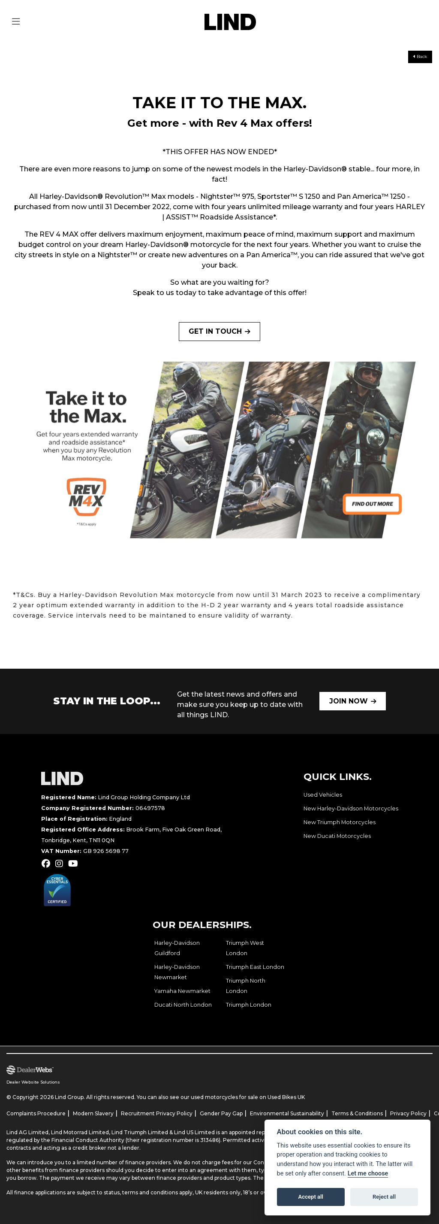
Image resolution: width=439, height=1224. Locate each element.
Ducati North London (183, 1005)
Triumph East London (255, 967)
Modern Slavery (93, 1113)
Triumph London (248, 1005)
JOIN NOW (348, 701)
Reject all (384, 1197)
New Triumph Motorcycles (340, 822)
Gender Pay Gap (221, 1113)
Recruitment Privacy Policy (156, 1113)
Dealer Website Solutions (33, 1082)
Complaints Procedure (36, 1113)
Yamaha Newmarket (182, 991)
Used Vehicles (323, 795)
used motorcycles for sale (224, 1097)
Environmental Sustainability (287, 1113)
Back (420, 56)
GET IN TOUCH (215, 331)
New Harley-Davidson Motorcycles (351, 808)
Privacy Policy (408, 1113)
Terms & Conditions (357, 1113)
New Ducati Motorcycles (337, 836)
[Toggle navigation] (16, 21)
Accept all (310, 1197)
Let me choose (368, 1173)
